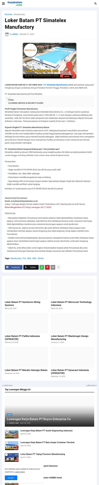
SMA (29, 258)
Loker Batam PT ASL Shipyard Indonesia (39, 466)
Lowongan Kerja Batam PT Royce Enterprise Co (39, 419)
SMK (34, 258)
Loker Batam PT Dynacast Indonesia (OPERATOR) (70, 372)
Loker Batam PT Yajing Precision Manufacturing (42, 454)
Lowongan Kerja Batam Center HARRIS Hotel (41, 477)
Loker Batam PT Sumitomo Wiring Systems (22, 303)
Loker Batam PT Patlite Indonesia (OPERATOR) (22, 337)
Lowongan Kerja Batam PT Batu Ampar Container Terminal (47, 442)
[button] (3, 3)
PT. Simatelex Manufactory (55, 85)
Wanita (41, 258)
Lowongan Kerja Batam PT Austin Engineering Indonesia (46, 430)
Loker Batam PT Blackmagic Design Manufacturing (69, 337)
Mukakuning (19, 14)
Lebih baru (8, 385)
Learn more (20, 472)
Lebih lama (91, 385)
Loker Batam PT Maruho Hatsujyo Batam (26, 370)
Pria (24, 258)
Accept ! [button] (11, 478)
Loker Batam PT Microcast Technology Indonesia (71, 303)
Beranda (8, 14)
